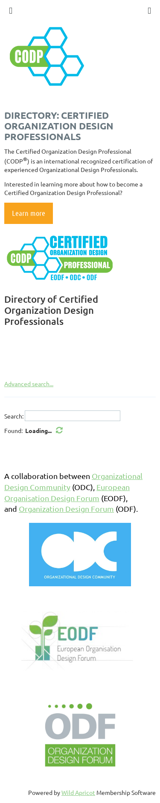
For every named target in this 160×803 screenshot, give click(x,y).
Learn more (28, 213)
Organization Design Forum (66, 508)
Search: (13, 416)
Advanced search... (28, 383)
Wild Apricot (78, 792)
